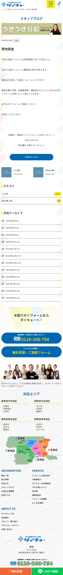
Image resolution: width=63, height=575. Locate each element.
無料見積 (15, 571)
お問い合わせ (6, 529)
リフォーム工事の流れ (41, 475)
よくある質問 (37, 503)
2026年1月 (10, 241)
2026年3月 (10, 227)
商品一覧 (5, 475)
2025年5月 (10, 297)
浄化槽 (35, 491)
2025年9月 (10, 269)
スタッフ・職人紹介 (9, 521)
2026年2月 (10, 234)
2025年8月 (10, 276)
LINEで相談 (47, 571)
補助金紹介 (36, 495)
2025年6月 (10, 290)
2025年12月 (11, 248)
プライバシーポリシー (10, 525)
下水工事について (39, 487)
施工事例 (5, 479)
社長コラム (5, 495)
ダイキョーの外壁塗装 (41, 483)
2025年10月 (11, 262)
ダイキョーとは (7, 513)
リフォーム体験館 (39, 499)
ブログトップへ (31, 157)
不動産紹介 (36, 479)
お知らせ (5, 483)
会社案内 (5, 517)
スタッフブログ (7, 487)
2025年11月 (11, 255)
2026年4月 (10, 220)
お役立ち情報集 (7, 491)
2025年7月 (10, 283)
